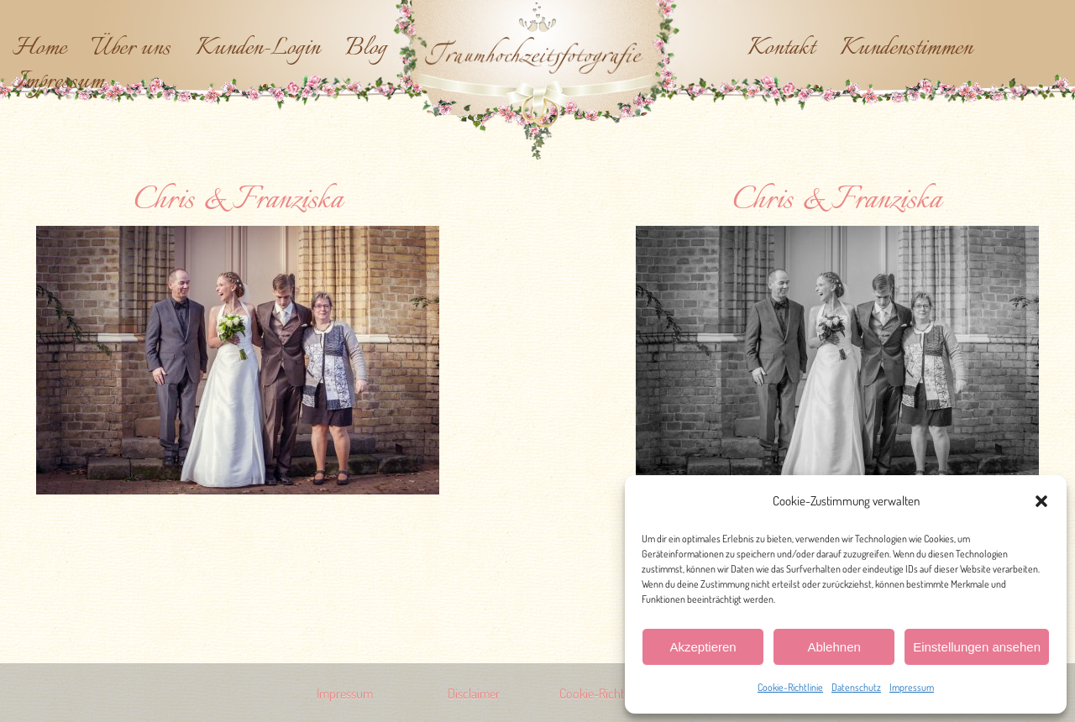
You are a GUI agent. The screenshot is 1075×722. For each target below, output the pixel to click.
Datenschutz (856, 687)
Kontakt (781, 48)
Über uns (131, 48)
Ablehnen (833, 647)
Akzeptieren (702, 647)
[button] (1041, 501)
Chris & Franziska (238, 200)
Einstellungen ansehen (977, 647)
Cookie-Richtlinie (790, 687)
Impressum (911, 687)
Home (39, 48)
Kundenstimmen (906, 48)
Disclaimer (474, 693)
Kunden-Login (258, 48)
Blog (365, 48)
